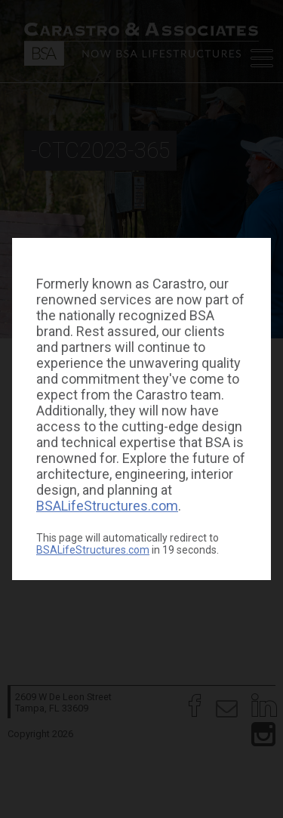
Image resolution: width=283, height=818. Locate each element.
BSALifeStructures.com (107, 506)
